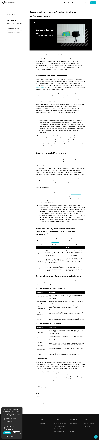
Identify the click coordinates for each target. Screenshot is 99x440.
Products (66, 2)
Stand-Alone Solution (59, 428)
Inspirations (72, 433)
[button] (12, 436)
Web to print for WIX (59, 431)
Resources (75, 2)
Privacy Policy (87, 426)
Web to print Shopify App (60, 423)
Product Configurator (59, 433)
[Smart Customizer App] (8, 3)
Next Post (50, 403)
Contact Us (84, 2)
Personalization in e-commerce (14, 23)
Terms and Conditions (89, 423)
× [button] (20, 408)
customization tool (76, 194)
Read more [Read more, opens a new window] (12, 415)
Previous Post (41, 403)
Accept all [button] (7, 432)
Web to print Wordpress (59, 426)
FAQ (71, 426)
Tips (38, 396)
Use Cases (72, 431)
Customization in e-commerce (14, 26)
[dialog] (11, 423)
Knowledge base (73, 423)
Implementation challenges (13, 32)
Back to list (12, 14)
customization (55, 242)
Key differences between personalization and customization (15, 29)
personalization (40, 87)
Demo (93, 2)
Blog (71, 428)
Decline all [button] (16, 432)
